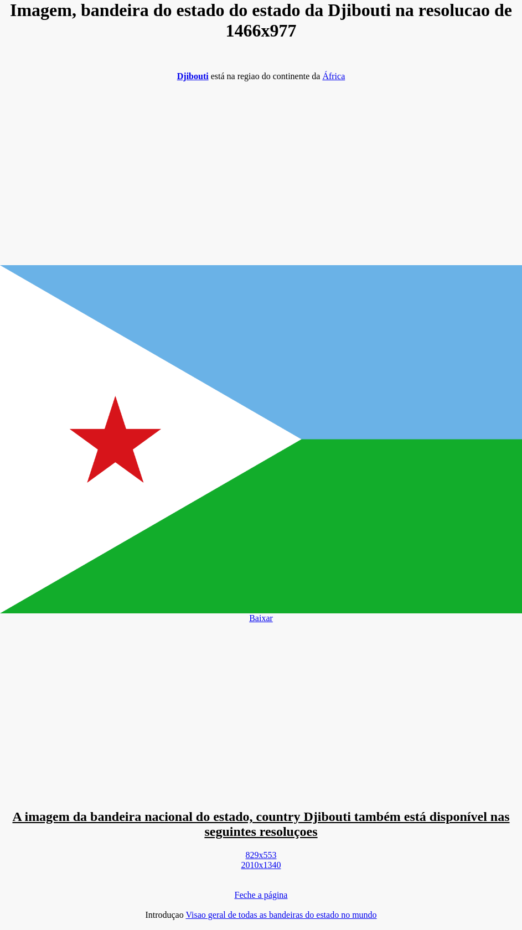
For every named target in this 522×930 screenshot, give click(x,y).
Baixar (261, 618)
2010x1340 (261, 865)
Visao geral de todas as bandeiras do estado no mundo (280, 914)
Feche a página (261, 895)
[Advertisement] (261, 167)
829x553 (261, 855)
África (333, 76)
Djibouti (193, 76)
